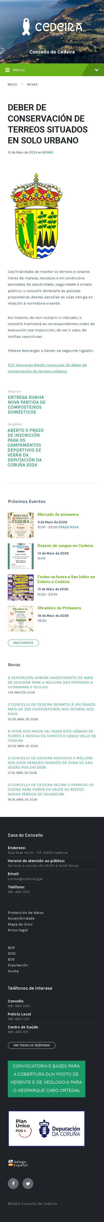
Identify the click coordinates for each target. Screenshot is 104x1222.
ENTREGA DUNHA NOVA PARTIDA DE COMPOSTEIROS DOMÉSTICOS (27, 405)
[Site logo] (52, 43)
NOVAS (47, 152)
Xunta (13, 971)
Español (20, 1165)
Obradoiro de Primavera (59, 608)
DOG (12, 953)
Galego (19, 1161)
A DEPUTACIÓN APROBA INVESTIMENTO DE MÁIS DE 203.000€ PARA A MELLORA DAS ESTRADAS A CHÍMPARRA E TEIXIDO (50, 682)
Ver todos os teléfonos (31, 1045)
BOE (11, 959)
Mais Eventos (23, 643)
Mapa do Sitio (20, 924)
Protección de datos (26, 912)
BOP (11, 947)
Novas (32, 84)
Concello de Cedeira (52, 52)
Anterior (14, 391)
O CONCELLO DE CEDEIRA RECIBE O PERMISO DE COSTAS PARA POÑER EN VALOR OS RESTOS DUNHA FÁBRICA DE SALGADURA (51, 789)
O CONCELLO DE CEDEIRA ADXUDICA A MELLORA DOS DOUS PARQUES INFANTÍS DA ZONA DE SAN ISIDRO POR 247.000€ (50, 763)
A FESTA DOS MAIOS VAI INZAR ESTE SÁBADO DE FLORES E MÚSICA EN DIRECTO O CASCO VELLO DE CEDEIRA (52, 736)
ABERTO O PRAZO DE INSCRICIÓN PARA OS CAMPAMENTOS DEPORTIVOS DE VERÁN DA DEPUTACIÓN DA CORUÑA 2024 (26, 447)
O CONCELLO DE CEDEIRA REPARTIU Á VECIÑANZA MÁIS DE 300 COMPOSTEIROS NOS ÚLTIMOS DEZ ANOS (51, 709)
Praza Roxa (68, 527)
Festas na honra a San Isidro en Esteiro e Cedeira (66, 579)
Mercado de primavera (58, 514)
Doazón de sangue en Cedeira (65, 545)
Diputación (18, 965)
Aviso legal (18, 930)
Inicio (12, 84)
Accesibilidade (21, 918)
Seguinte (15, 424)
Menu (52, 70)
